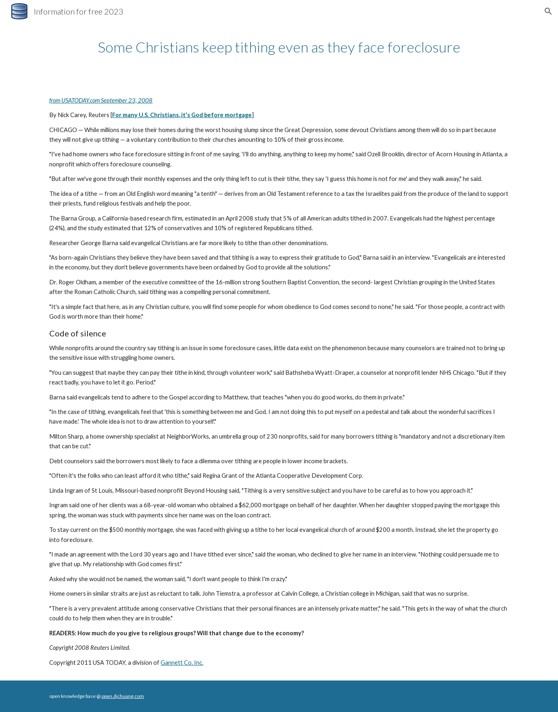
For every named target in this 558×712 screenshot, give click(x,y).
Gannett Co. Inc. (182, 662)
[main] (279, 47)
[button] (548, 11)
